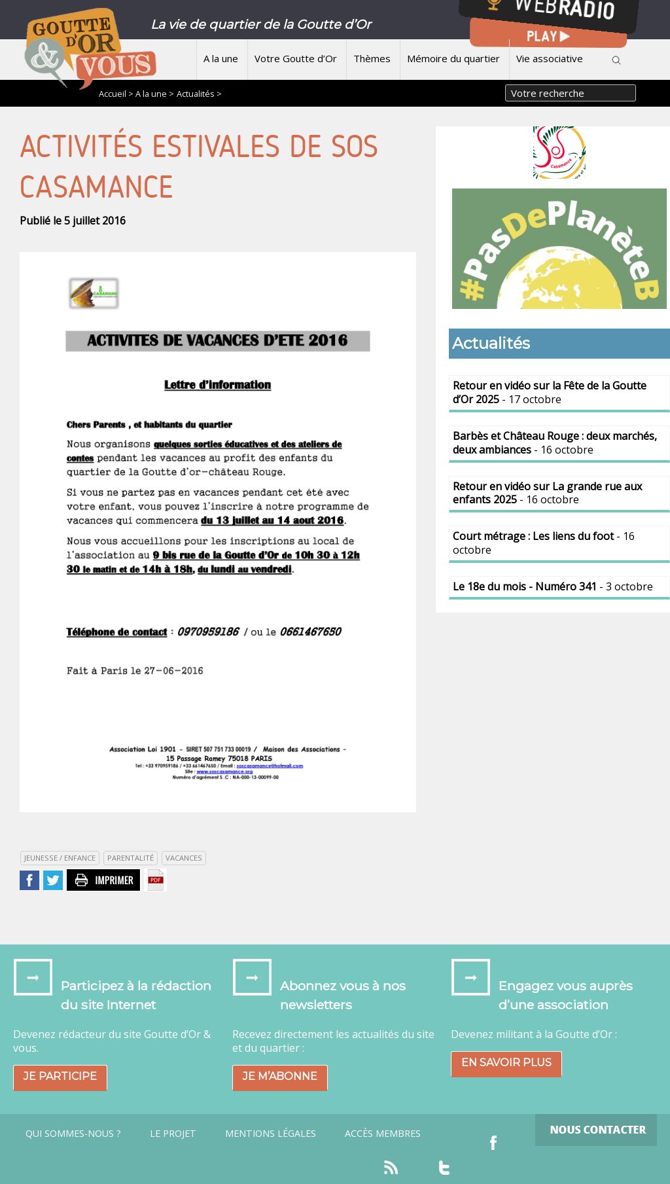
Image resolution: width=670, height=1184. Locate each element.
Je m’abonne (280, 1076)
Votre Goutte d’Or (296, 58)
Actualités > (199, 93)
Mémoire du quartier (453, 58)
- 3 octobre (553, 586)
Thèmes (372, 58)
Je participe (60, 1076)
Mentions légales (270, 1133)
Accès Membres (383, 1133)
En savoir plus (506, 1062)
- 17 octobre (549, 392)
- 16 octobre (555, 443)
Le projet (173, 1133)
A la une (220, 58)
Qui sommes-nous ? (73, 1133)
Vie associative (549, 58)
